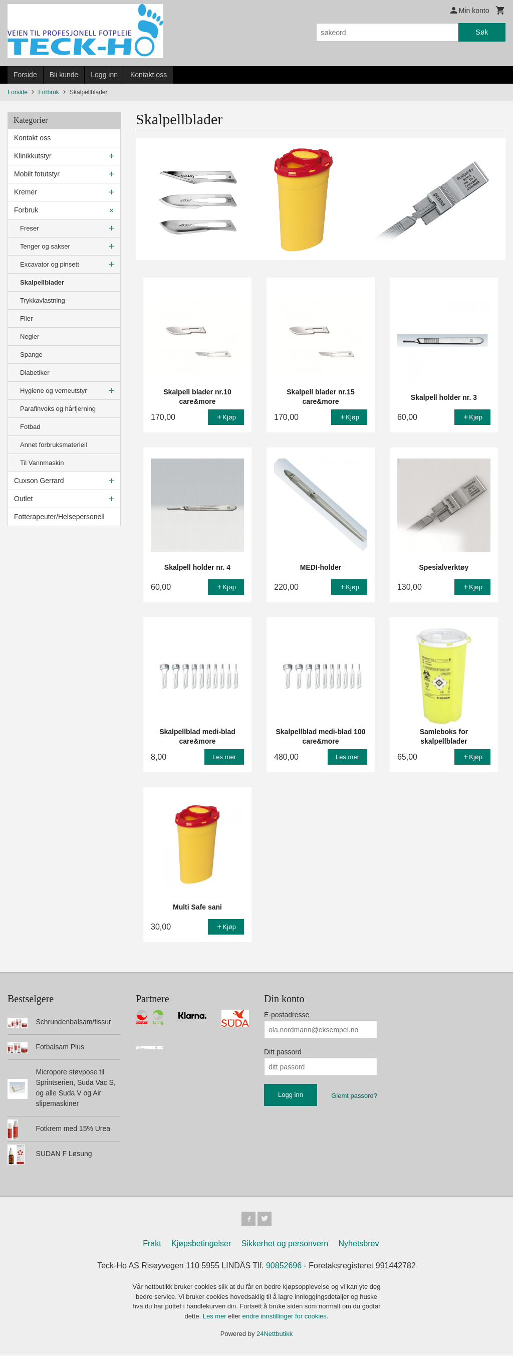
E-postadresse (286, 1015)
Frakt (152, 1245)
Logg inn (104, 75)
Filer (26, 318)
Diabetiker (35, 372)
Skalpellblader (42, 282)
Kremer (25, 192)
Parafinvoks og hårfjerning (58, 408)
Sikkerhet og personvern (284, 1245)
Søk (481, 32)
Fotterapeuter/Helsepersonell (59, 517)
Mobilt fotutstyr (37, 174)
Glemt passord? (354, 1095)
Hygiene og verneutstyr (53, 390)
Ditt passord (283, 1052)
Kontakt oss (148, 75)
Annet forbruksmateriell (53, 444)
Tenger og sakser (45, 246)
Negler (29, 336)
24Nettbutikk (274, 1335)
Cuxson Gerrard (39, 481)
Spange (31, 354)
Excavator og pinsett (49, 264)
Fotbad (30, 426)
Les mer (215, 1318)
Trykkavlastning (42, 300)
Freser (29, 228)
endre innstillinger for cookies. (285, 1318)
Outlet (23, 499)
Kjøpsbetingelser (201, 1245)
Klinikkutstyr (33, 156)
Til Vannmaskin (42, 463)
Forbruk (26, 210)
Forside (25, 75)
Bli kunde (64, 75)
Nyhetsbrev (359, 1245)
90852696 (284, 1267)
